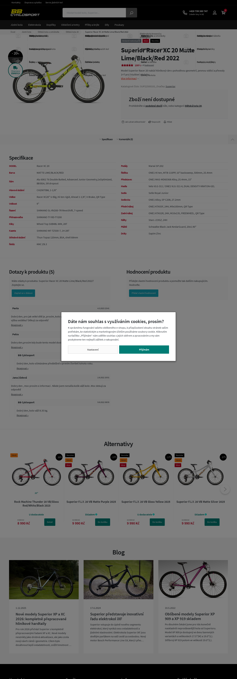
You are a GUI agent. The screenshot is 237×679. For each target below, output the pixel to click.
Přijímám (144, 349)
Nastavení (93, 349)
